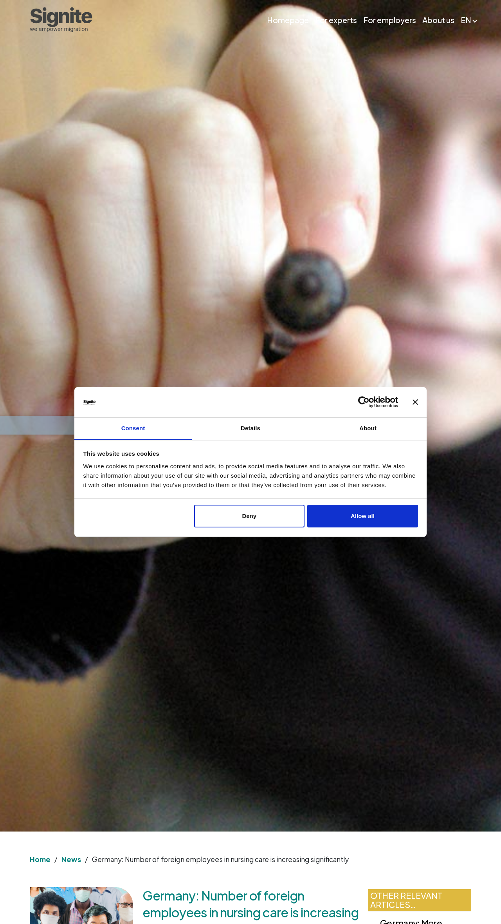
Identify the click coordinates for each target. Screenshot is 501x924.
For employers (389, 20)
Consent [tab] (133, 428)
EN (466, 20)
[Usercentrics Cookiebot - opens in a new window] (364, 402)
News (71, 859)
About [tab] (368, 428)
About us (438, 20)
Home (40, 859)
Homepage (288, 20)
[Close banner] (415, 402)
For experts (336, 20)
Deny (249, 516)
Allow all (363, 516)
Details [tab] (250, 428)
